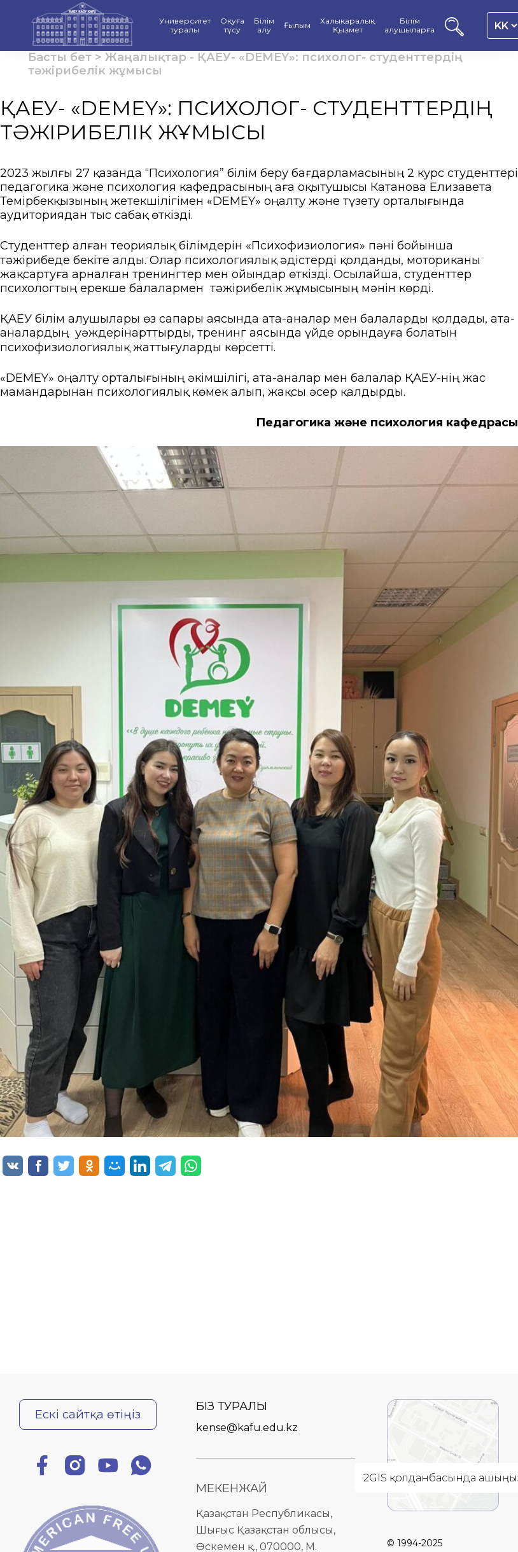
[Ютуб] (108, 1467)
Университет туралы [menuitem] (185, 25)
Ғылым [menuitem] (297, 25)
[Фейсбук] (42, 1467)
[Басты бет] (83, 25)
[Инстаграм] (75, 1467)
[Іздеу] (454, 33)
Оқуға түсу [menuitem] (232, 25)
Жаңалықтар (145, 57)
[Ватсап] (141, 1467)
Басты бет (60, 57)
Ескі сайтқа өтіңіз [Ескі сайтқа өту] (88, 1414)
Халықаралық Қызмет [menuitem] (347, 25)
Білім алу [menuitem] (264, 25)
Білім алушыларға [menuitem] (409, 25)
